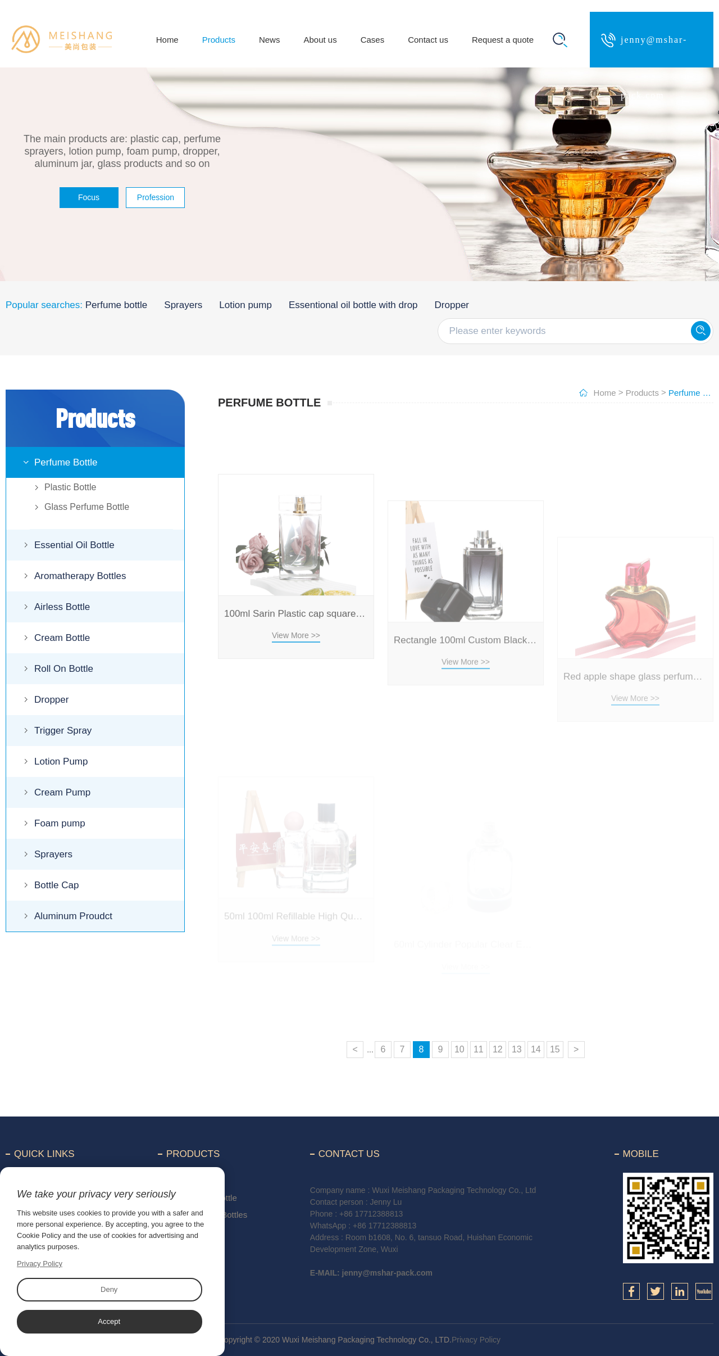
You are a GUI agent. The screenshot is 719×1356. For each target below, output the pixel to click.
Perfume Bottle (65, 462)
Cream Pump (62, 792)
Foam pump (59, 823)
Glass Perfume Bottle (86, 507)
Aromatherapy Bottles (80, 576)
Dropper (452, 305)
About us (319, 39)
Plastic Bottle (70, 487)
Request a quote (503, 39)
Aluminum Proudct (73, 916)
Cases (373, 39)
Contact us (428, 39)
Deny (109, 1289)
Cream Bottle (62, 637)
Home (167, 39)
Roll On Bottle (63, 668)
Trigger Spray (63, 730)
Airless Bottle (62, 607)
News (269, 39)
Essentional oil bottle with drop (353, 305)
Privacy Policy (476, 1339)
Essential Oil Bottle (74, 545)
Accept (109, 1321)
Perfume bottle (116, 305)
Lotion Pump (61, 761)
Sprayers (183, 305)
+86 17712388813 (371, 1213)
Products (218, 39)
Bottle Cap (56, 885)
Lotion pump (245, 305)
